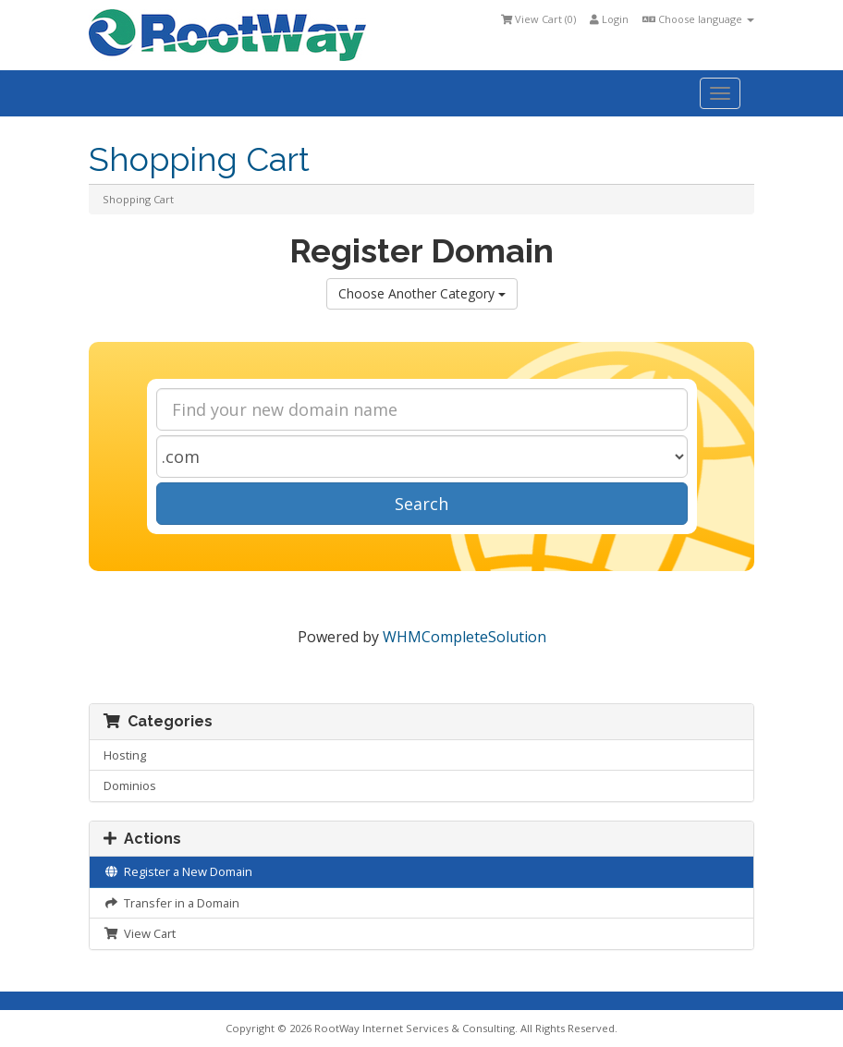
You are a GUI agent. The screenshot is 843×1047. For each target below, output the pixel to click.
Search (421, 504)
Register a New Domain (178, 871)
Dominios (130, 785)
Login (609, 19)
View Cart (140, 933)
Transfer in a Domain (171, 903)
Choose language (698, 19)
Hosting (125, 755)
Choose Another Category (422, 293)
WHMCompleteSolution (464, 637)
